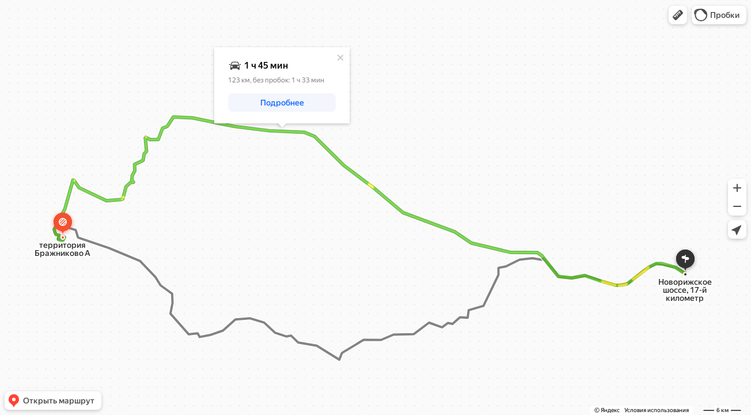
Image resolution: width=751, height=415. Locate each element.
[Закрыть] (340, 57)
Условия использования (656, 410)
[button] (678, 15)
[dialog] (282, 85)
